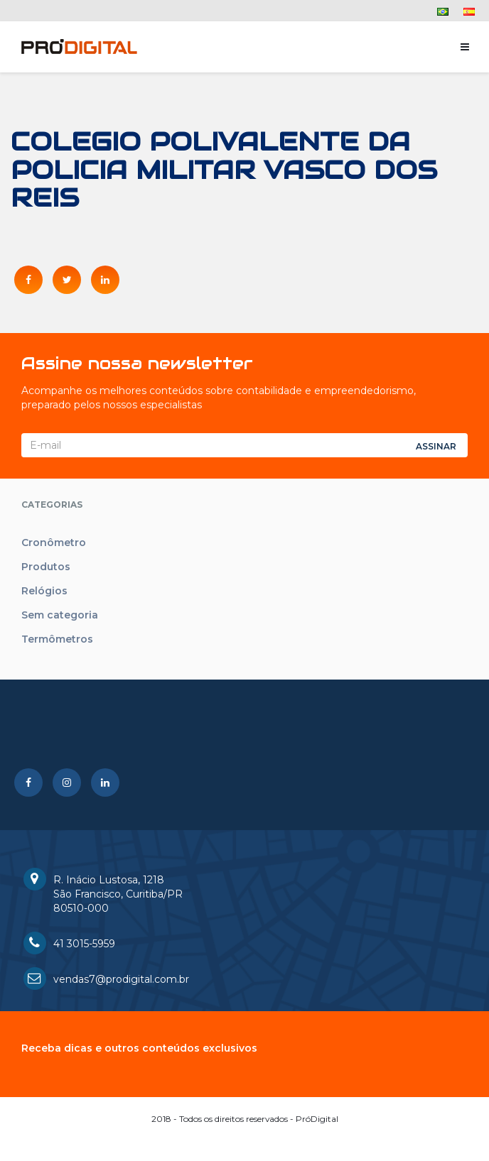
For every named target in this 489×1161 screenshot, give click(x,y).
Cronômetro (53, 542)
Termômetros (57, 639)
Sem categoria (59, 615)
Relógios (44, 590)
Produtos (45, 566)
